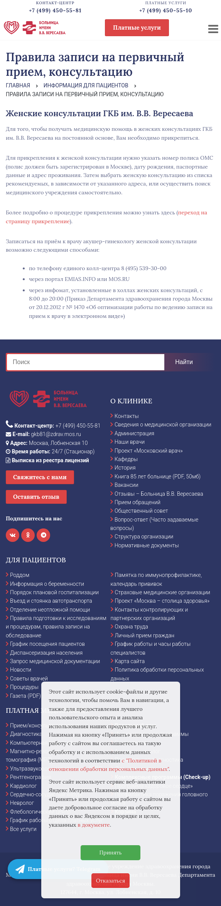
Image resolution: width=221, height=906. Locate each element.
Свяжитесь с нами (40, 477)
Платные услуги (137, 27)
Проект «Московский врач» (149, 451)
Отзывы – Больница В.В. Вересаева (159, 494)
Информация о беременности (47, 584)
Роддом (19, 575)
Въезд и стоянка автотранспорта (51, 601)
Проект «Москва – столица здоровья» (162, 601)
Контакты (127, 416)
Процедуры (24, 687)
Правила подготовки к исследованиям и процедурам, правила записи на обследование (56, 627)
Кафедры (126, 459)
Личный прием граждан (145, 635)
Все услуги (23, 829)
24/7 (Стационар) (50, 451)
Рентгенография (30, 777)
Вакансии (126, 485)
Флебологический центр (40, 812)
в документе (94, 824)
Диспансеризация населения (46, 653)
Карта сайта (130, 661)
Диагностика (26, 734)
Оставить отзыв (36, 496)
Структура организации (144, 536)
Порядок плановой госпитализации (54, 592)
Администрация (134, 433)
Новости (20, 670)
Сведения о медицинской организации (163, 424)
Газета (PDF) (25, 696)
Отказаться (110, 880)
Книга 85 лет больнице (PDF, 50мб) (158, 476)
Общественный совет (141, 511)
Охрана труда (131, 627)
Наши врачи (130, 442)
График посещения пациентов (47, 644)
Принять (110, 852)
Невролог (22, 803)
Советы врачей (29, 678)
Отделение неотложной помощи (50, 610)
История (125, 468)
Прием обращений (137, 502)
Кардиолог (23, 786)
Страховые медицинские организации (163, 592)
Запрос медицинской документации (55, 661)
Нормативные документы (147, 545)
